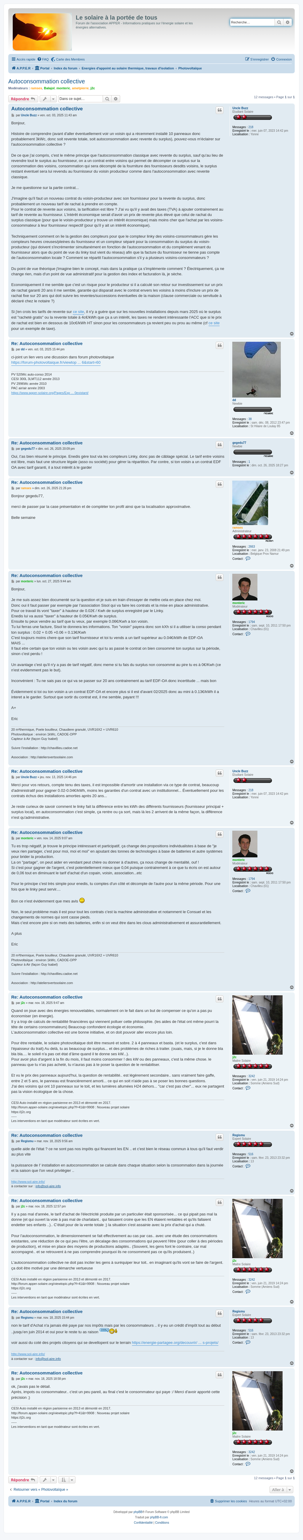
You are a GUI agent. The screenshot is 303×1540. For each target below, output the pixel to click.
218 (250, 127)
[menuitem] (43, 59)
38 (250, 419)
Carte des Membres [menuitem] (70, 59)
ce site (78, 311)
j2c (93, 88)
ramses (36, 88)
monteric (63, 88)
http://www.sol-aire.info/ (28, 1181)
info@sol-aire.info (48, 1186)
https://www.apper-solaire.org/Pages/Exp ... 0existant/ (49, 393)
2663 (251, 546)
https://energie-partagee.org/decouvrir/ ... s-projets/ (175, 1342)
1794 (251, 622)
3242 (251, 1076)
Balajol (49, 88)
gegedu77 (239, 442)
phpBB (137, 1512)
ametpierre (80, 88)
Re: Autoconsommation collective (47, 343)
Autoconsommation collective (46, 81)
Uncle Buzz (240, 108)
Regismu (238, 1135)
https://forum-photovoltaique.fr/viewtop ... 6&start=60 (56, 362)
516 (250, 1154)
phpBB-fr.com (159, 1517)
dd (234, 400)
